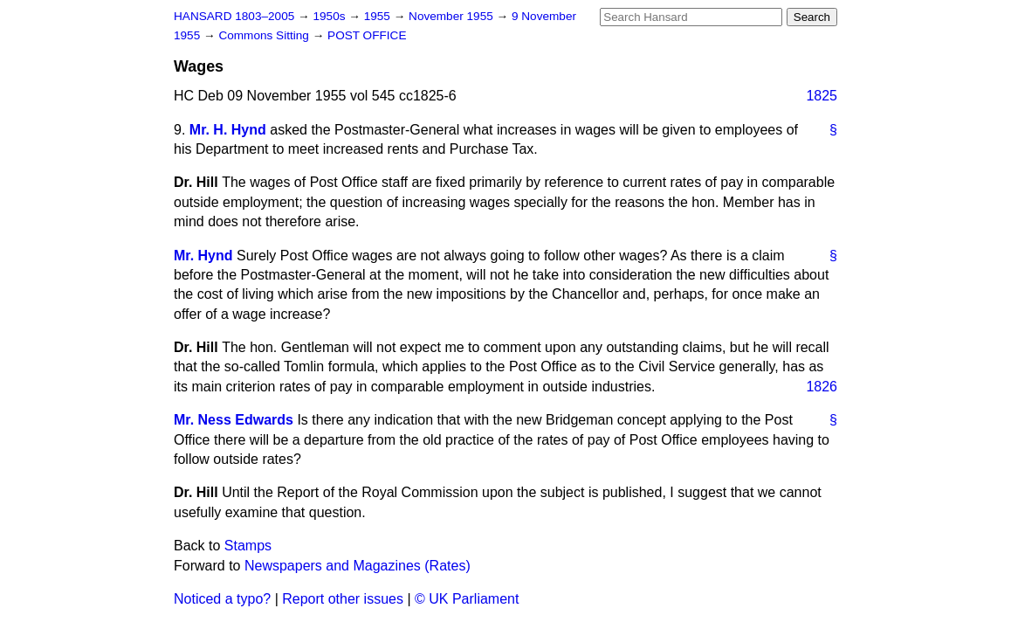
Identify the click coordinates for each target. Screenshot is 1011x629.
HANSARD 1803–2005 (234, 16)
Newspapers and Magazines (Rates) (357, 565)
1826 (821, 386)
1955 (379, 16)
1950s (330, 16)
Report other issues (342, 598)
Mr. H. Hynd (227, 129)
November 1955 (453, 16)
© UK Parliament (467, 598)
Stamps (248, 545)
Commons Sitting (265, 35)
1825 (821, 95)
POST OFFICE (366, 35)
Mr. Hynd (203, 255)
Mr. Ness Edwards (233, 419)
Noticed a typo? (222, 598)
